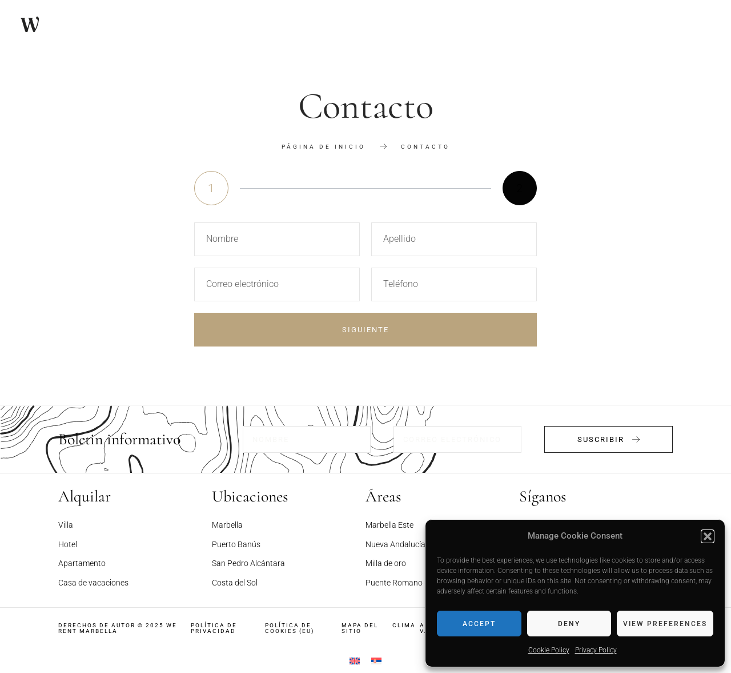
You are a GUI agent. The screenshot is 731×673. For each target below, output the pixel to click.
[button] (707, 536)
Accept (479, 624)
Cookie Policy (548, 650)
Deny (569, 624)
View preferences (665, 624)
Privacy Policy (596, 650)
